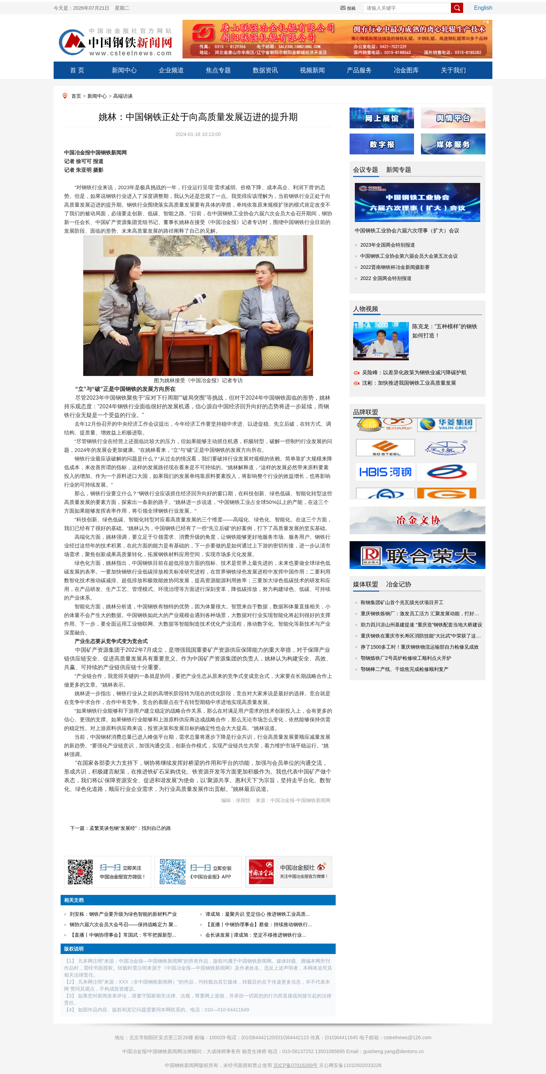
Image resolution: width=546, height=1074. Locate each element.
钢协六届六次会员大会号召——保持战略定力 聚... (124, 924)
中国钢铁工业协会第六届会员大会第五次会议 (409, 256)
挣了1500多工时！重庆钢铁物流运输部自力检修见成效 (420, 647)
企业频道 (171, 70)
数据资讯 (265, 70)
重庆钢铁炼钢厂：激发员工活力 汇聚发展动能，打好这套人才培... (432, 613)
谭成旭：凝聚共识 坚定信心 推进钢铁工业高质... (257, 914)
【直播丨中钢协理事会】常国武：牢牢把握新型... (123, 935)
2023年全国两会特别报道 (387, 245)
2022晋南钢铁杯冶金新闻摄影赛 (395, 267)
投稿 (351, 8)
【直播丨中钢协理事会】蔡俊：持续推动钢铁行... (258, 924)
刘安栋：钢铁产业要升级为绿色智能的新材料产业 (123, 914)
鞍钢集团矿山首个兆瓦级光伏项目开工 (402, 602)
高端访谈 (123, 96)
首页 (76, 96)
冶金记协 (398, 584)
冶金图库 (406, 70)
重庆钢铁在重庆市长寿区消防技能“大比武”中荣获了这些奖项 (426, 636)
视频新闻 (312, 70)
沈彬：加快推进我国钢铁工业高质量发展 (409, 383)
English (483, 8)
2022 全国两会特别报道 (386, 278)
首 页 (77, 70)
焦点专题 (218, 70)
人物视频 (365, 308)
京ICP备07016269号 (295, 1065)
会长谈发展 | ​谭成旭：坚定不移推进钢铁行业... (255, 935)
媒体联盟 (365, 584)
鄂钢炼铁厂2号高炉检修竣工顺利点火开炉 (406, 658)
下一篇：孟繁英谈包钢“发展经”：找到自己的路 (120, 828)
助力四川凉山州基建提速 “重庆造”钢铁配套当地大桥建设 (421, 624)
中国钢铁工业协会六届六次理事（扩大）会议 (407, 230)
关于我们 (453, 70)
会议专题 (365, 169)
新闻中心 (124, 70)
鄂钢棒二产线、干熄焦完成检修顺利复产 (404, 669)
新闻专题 (398, 169)
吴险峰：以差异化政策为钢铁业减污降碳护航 (414, 372)
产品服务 (359, 70)
